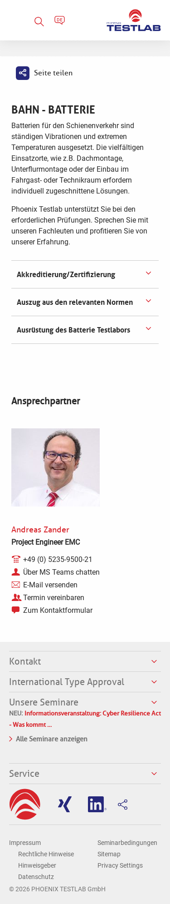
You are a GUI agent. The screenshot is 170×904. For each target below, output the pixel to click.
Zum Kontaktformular (57, 610)
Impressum (25, 842)
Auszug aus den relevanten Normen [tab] (74, 302)
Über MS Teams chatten (61, 572)
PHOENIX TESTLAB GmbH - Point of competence (134, 20)
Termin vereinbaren (53, 597)
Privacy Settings (120, 865)
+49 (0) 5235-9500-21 (57, 559)
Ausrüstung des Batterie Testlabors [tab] (72, 329)
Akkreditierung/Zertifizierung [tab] (65, 274)
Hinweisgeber (37, 865)
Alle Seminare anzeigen (48, 738)
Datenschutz (36, 876)
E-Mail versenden (50, 585)
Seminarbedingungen (127, 842)
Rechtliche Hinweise (46, 854)
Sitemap (109, 854)
